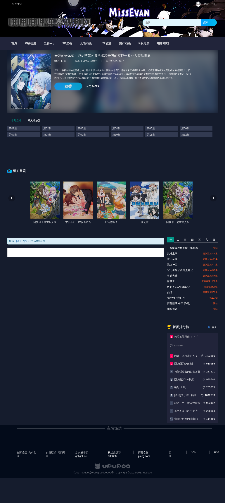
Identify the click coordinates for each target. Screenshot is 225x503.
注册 (213, 3)
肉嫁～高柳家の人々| (186, 355)
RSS (216, 452)
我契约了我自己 (176, 297)
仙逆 (169, 292)
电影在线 (163, 43)
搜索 (205, 22)
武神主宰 (172, 253)
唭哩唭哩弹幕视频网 (49, 22)
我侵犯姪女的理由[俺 (186, 418)
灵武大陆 (172, 275)
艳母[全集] (180, 387)
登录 (206, 3)
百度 (170, 452)
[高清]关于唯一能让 (185, 395)
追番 (68, 86)
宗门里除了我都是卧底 (180, 270)
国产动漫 (125, 43)
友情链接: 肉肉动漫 (26, 452)
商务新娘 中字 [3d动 (178, 303)
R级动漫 (30, 43)
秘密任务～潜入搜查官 (187, 402)
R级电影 (144, 43)
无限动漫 (86, 43)
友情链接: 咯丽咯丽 (55, 452)
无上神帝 (172, 264)
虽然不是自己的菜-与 (186, 410)
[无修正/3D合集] (183, 363)
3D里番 (67, 43)
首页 (14, 43)
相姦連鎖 (172, 308)
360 (193, 452)
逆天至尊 (172, 259)
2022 (115, 61)
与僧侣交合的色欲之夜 (187, 371)
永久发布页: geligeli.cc (82, 452)
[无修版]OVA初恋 (184, 379)
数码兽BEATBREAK (178, 286)
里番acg (49, 43)
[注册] (19, 241)
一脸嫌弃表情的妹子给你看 (182, 248)
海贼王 (171, 281)
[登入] (27, 241)
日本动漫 (105, 43)
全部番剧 (17, 3)
